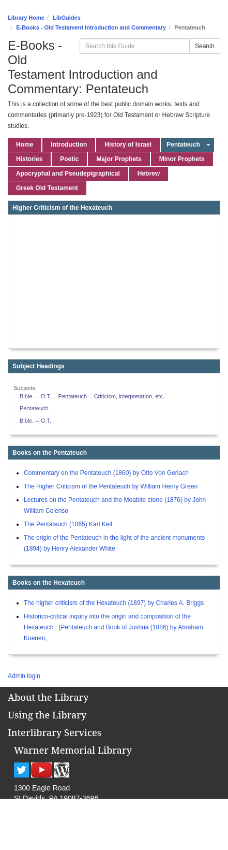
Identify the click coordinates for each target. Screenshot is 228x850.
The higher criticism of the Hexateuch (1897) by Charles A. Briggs (114, 603)
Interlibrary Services (54, 732)
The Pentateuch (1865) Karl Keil (68, 524)
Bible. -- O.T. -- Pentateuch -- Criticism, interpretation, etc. (92, 396)
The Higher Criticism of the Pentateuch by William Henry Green (110, 486)
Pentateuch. (35, 408)
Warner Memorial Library (73, 750)
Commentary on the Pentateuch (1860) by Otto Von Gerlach (106, 473)
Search (205, 46)
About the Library (48, 697)
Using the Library (47, 715)
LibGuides (67, 18)
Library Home (26, 18)
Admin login (24, 676)
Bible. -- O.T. (35, 420)
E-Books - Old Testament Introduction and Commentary (91, 27)
